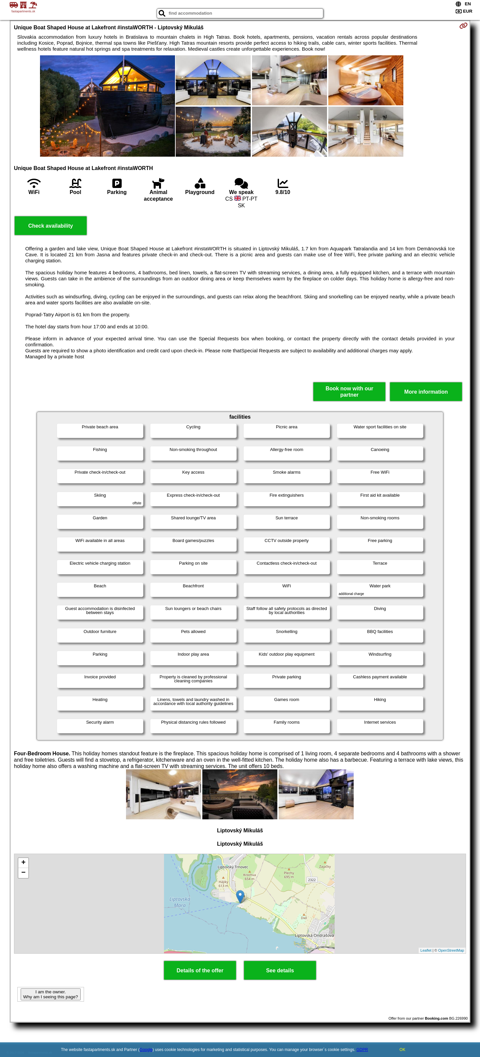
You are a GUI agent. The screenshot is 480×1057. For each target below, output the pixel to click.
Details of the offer (200, 970)
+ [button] (23, 863)
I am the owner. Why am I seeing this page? (50, 994)
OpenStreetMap (451, 950)
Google (146, 1049)
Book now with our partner (349, 392)
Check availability (50, 226)
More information (426, 392)
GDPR (362, 1049)
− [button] (23, 873)
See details (280, 970)
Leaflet (425, 950)
